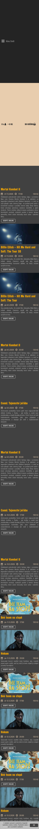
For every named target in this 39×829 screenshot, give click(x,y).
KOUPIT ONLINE (8, 221)
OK (34, 825)
